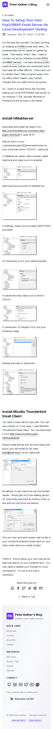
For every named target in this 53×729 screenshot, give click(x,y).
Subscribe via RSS (22, 699)
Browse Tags (13, 661)
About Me (11, 640)
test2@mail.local (11, 452)
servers (17, 62)
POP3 (45, 58)
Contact (10, 644)
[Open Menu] (48, 4)
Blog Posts (11, 631)
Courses (10, 635)
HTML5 (22, 46)
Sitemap (10, 670)
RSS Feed (11, 657)
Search (10, 666)
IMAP (10, 62)
